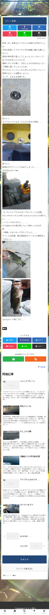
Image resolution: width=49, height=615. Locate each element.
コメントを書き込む (24, 569)
